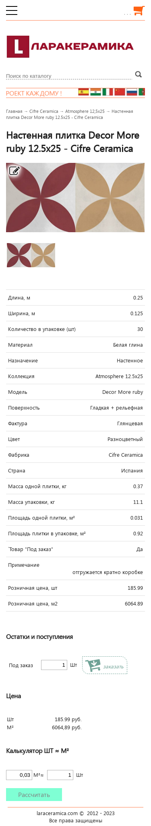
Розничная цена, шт (32, 587)
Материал (20, 344)
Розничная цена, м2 (33, 603)
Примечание (23, 564)
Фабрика (18, 454)
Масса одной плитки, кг (37, 486)
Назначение (23, 360)
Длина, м (19, 297)
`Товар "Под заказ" (30, 549)
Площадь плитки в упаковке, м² (47, 533)
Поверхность (24, 407)
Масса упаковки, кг (31, 502)
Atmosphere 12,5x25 (85, 111)
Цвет (14, 439)
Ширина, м (21, 313)
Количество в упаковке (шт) (42, 329)
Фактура (17, 423)
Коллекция (21, 376)
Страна (16, 470)
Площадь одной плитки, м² (41, 517)
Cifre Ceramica (43, 111)
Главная (14, 111)
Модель (17, 391)
